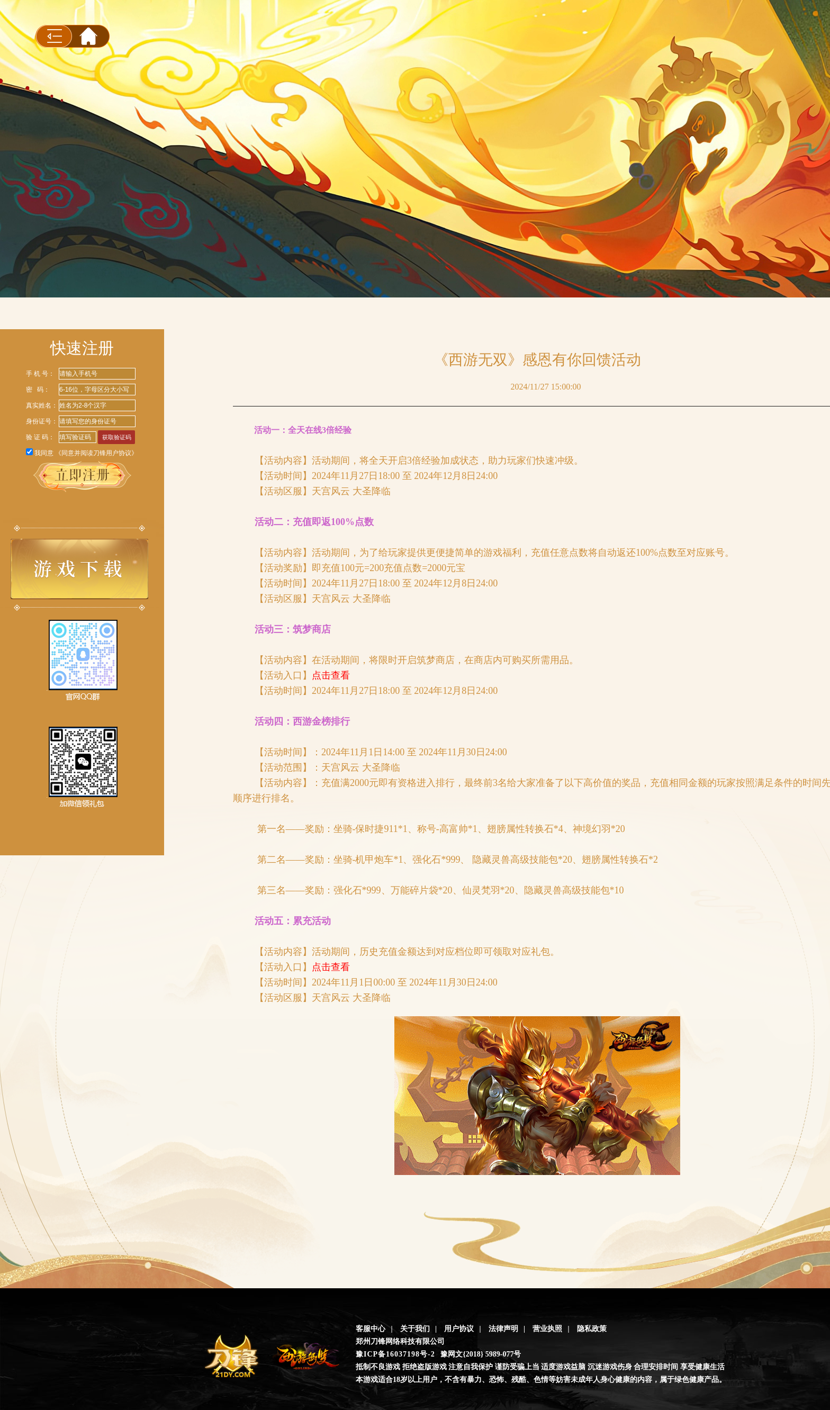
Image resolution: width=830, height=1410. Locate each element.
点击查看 (331, 675)
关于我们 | (418, 1329)
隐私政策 (592, 1329)
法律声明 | (507, 1329)
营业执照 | (551, 1329)
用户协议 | (462, 1329)
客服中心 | (374, 1329)
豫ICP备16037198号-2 (395, 1354)
